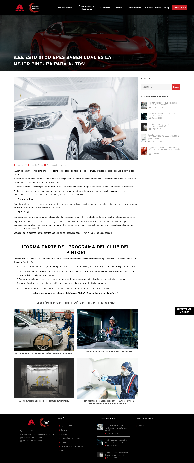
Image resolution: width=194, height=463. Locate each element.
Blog (166, 7)
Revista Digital (153, 7)
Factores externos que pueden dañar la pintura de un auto (164, 104)
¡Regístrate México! (184, 310)
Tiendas (118, 7)
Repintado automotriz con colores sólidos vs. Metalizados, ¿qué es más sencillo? (164, 149)
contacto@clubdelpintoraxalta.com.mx (37, 435)
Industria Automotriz (60, 165)
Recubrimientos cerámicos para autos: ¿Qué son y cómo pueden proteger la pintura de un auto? (164, 137)
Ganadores (105, 7)
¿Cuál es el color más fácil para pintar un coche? (162, 114)
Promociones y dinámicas (86, 7)
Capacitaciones (133, 7)
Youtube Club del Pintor (31, 441)
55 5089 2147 (27, 430)
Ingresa (179, 7)
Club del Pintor (35, 165)
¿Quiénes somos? (64, 7)
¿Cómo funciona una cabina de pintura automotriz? (162, 125)
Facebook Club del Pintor (31, 438)
